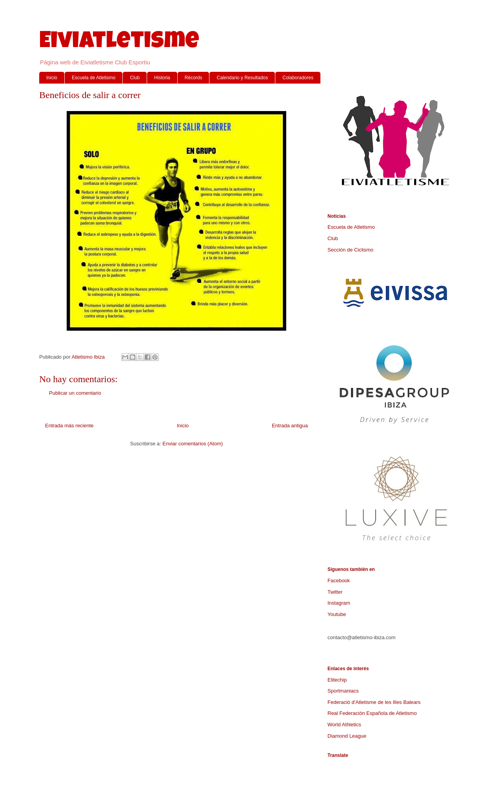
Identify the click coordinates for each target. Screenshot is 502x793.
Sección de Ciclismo (350, 250)
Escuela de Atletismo (93, 77)
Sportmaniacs (342, 691)
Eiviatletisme (119, 43)
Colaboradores (297, 77)
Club (135, 77)
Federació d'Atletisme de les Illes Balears (373, 702)
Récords (193, 77)
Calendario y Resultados (242, 77)
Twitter (334, 592)
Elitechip (337, 680)
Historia (162, 77)
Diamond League (346, 736)
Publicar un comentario (75, 393)
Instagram (338, 603)
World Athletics (344, 724)
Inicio (51, 77)
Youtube (336, 614)
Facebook (338, 580)
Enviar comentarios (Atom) (192, 444)
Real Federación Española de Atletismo (372, 713)
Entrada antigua (290, 425)
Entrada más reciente (69, 425)
